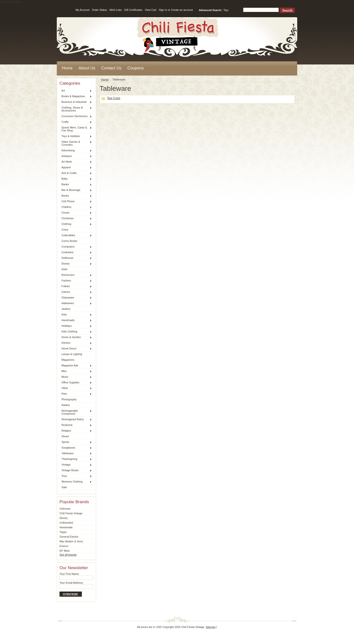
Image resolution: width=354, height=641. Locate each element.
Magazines (67, 359)
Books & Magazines (75, 96)
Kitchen (75, 343)
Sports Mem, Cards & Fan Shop (75, 129)
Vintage (75, 465)
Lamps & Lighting (71, 354)
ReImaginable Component (75, 412)
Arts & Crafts (75, 173)
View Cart (150, 9)
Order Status (99, 9)
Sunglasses (75, 448)
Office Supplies (75, 382)
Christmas (75, 218)
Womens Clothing (75, 482)
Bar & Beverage (75, 190)
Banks (75, 184)
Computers (75, 247)
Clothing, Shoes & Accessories (75, 109)
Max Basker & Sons (71, 541)
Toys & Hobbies (75, 136)
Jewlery (66, 308)
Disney (75, 264)
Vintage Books (75, 470)
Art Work (75, 162)
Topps (63, 532)
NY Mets (64, 550)
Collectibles (75, 235)
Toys (75, 476)
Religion (75, 431)
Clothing (75, 224)
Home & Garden (75, 337)
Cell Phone (75, 201)
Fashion (75, 280)
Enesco (63, 546)
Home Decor (75, 348)
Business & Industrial (75, 102)
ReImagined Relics (75, 419)
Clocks (75, 213)
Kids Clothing (75, 331)
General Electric (68, 536)
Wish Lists (115, 9)
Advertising (75, 150)
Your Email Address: (71, 582)
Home (105, 79)
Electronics (75, 275)
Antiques (75, 156)
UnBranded (66, 522)
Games (75, 292)
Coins (64, 229)
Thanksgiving (75, 459)
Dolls (64, 269)
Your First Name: (69, 573)
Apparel (75, 167)
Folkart (75, 286)
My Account (82, 9)
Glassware (75, 297)
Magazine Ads (75, 365)
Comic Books (69, 240)
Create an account (182, 9)
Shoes (65, 436)
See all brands (68, 554)
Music (75, 377)
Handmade (75, 320)
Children (75, 207)
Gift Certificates (133, 9)
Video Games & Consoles (75, 143)
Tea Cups (113, 98)
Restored (75, 425)
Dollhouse (75, 258)
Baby (75, 179)
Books (75, 196)
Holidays (75, 326)
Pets (75, 394)
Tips (225, 10)
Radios (65, 405)
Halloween (75, 303)
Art (75, 91)
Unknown (65, 508)
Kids (75, 314)
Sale (64, 487)
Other (75, 388)
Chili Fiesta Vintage (71, 513)
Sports (75, 442)
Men (75, 371)
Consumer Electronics (75, 116)
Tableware (75, 453)
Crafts (75, 122)
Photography (69, 399)
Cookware (75, 252)
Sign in (163, 9)
